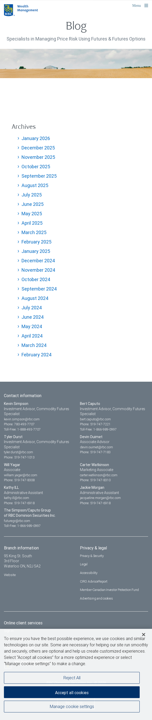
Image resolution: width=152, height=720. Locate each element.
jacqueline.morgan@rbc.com (100, 498)
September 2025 (39, 176)
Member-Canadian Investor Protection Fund (109, 590)
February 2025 (36, 242)
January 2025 (35, 251)
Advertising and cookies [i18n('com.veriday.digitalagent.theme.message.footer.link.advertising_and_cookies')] (96, 598)
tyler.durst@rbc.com (18, 452)
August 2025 (34, 185)
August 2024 (34, 298)
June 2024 (32, 317)
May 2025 (31, 214)
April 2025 (31, 223)
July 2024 (31, 308)
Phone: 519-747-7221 (95, 424)
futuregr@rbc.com (17, 521)
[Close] (143, 635)
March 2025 (33, 232)
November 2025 (38, 157)
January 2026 (35, 138)
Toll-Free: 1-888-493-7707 (22, 429)
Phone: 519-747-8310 (95, 480)
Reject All (71, 678)
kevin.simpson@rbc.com (22, 419)
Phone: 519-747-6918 (19, 503)
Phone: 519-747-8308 (19, 480)
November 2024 (38, 270)
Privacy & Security (92, 556)
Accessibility (88, 573)
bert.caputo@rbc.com (95, 419)
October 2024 (35, 279)
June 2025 (32, 204)
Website (10, 575)
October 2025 (35, 167)
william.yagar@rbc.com (20, 475)
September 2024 (39, 289)
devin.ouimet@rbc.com (96, 447)
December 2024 (38, 261)
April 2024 (32, 336)
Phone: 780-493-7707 (19, 424)
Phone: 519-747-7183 (95, 452)
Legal (84, 564)
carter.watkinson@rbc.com (98, 475)
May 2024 (31, 326)
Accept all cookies (72, 693)
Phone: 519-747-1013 (19, 457)
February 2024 (36, 355)
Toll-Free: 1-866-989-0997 (98, 429)
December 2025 (38, 148)
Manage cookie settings (72, 707)
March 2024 (34, 345)
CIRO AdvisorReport (93, 581)
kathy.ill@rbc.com (16, 498)
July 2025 (31, 195)
